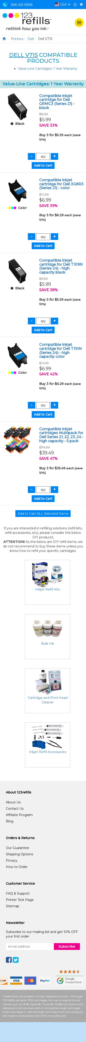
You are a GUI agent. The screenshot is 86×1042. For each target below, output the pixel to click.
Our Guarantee (17, 848)
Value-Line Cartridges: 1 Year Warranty (47, 69)
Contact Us (15, 809)
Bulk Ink (47, 644)
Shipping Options (19, 854)
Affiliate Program (19, 815)
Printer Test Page (20, 900)
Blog (9, 821)
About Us (13, 802)
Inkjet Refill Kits (47, 589)
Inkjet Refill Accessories (47, 752)
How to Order (17, 867)
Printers (17, 39)
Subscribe (67, 946)
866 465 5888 (22, 5)
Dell (31, 39)
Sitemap (12, 906)
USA (63, 4)
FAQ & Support (18, 893)
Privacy (11, 860)
